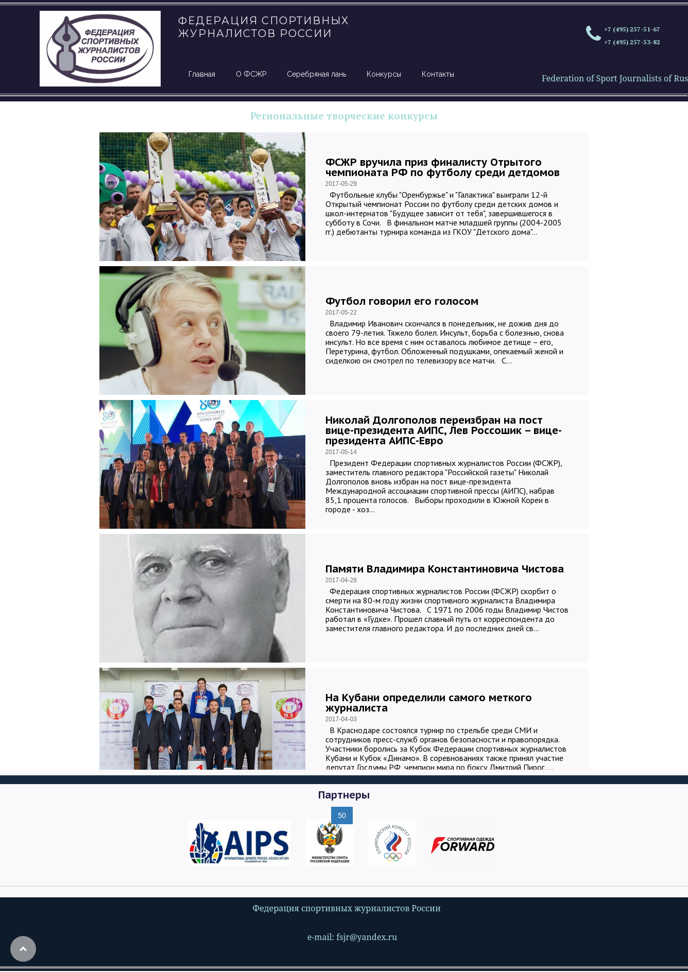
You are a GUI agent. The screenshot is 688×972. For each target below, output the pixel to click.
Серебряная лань (316, 74)
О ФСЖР (251, 74)
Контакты (438, 74)
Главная (201, 74)
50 (342, 815)
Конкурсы (384, 74)
